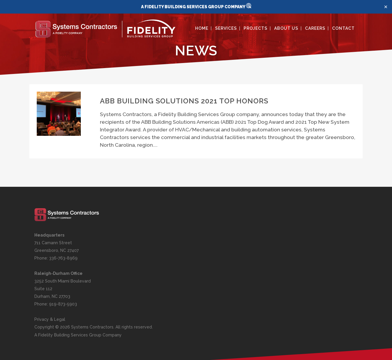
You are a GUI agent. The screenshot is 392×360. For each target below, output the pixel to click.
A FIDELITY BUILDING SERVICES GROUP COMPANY (193, 6)
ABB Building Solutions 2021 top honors (184, 101)
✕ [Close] (386, 6)
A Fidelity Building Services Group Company (78, 335)
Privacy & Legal (49, 319)
